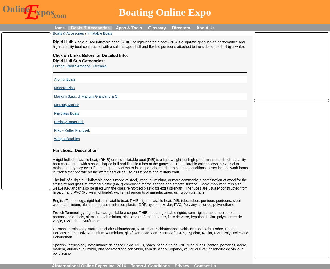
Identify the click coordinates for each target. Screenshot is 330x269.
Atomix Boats (64, 79)
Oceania (100, 66)
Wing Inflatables (67, 139)
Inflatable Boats (99, 33)
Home (59, 28)
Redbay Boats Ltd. (69, 122)
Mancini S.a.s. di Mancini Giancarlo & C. (86, 96)
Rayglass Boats (66, 113)
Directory (181, 28)
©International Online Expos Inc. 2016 (89, 266)
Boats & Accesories (90, 28)
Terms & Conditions (150, 266)
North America (79, 66)
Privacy (182, 266)
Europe (58, 66)
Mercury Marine (66, 105)
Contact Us (205, 266)
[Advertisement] (26, 111)
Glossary (157, 28)
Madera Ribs (64, 88)
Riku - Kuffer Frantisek (72, 130)
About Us (205, 28)
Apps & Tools (129, 28)
